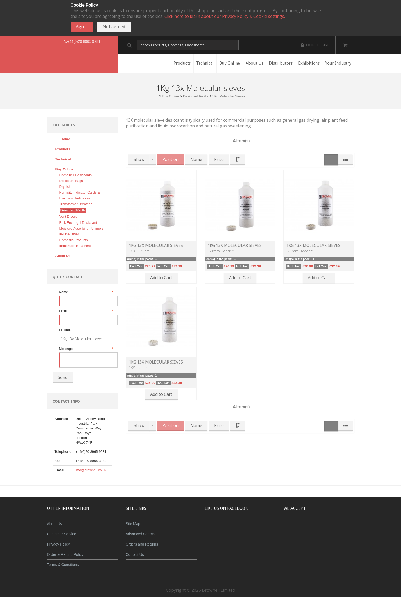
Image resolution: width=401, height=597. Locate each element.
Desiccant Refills (195, 96)
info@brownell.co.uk (91, 470)
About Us (54, 524)
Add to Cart (161, 278)
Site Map (133, 524)
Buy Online (170, 96)
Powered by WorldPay (318, 541)
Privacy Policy (58, 544)
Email (85, 311)
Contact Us (135, 554)
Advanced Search (140, 534)
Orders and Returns (142, 544)
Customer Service (61, 534)
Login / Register (317, 45)
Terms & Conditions (63, 565)
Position (170, 159)
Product (65, 330)
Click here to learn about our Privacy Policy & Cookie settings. (224, 16)
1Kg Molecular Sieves (228, 96)
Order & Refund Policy (65, 554)
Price (219, 159)
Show (139, 159)
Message (85, 348)
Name (85, 292)
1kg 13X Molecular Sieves (156, 245)
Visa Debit (343, 527)
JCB (310, 527)
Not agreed (114, 26)
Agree (82, 26)
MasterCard (295, 527)
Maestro (325, 527)
